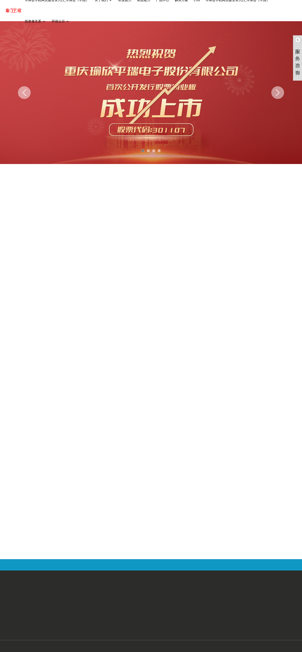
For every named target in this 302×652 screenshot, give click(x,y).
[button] (24, 92)
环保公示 (61, 21)
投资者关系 (35, 21)
